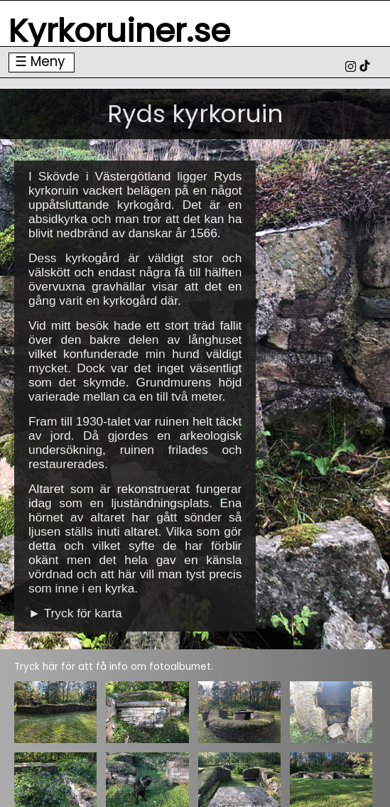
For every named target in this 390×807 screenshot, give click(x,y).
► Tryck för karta (75, 613)
